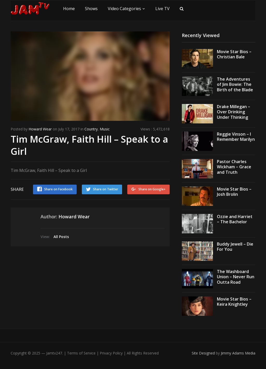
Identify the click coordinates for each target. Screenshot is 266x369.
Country (91, 129)
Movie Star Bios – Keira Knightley (234, 301)
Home (69, 8)
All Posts (61, 236)
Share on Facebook (58, 189)
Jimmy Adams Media (238, 353)
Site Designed (204, 353)
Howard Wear (40, 129)
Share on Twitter (105, 189)
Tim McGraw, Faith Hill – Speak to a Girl (89, 145)
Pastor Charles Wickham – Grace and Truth (234, 167)
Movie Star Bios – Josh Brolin (234, 191)
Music (105, 129)
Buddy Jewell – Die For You (235, 246)
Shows (91, 8)
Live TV (162, 8)
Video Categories (124, 8)
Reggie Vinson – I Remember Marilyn (236, 136)
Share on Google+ (152, 189)
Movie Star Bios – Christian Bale (234, 54)
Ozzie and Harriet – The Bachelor (234, 219)
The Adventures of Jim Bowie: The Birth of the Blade (235, 84)
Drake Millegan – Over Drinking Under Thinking (233, 112)
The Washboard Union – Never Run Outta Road (235, 277)
